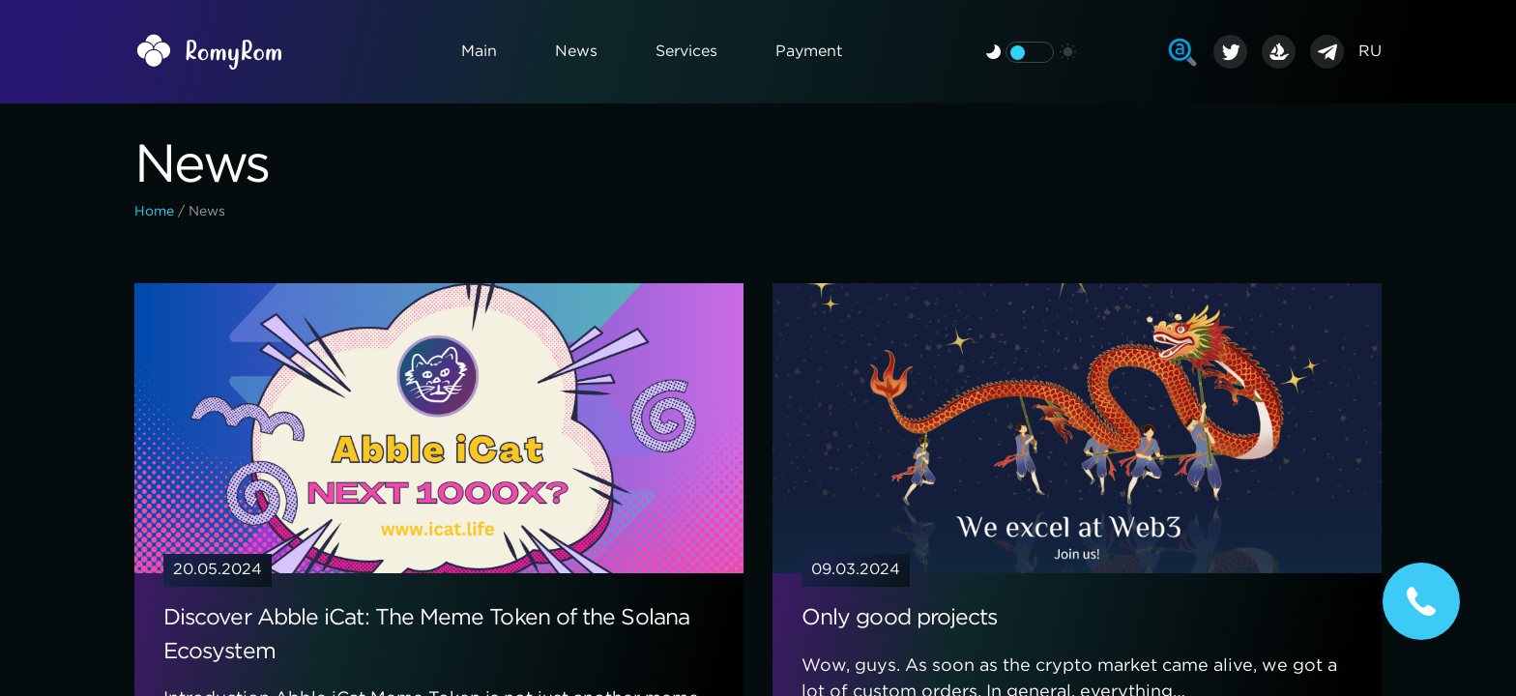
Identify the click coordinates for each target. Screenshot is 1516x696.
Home (154, 212)
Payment (808, 51)
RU (1370, 51)
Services (686, 51)
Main (479, 51)
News (576, 51)
